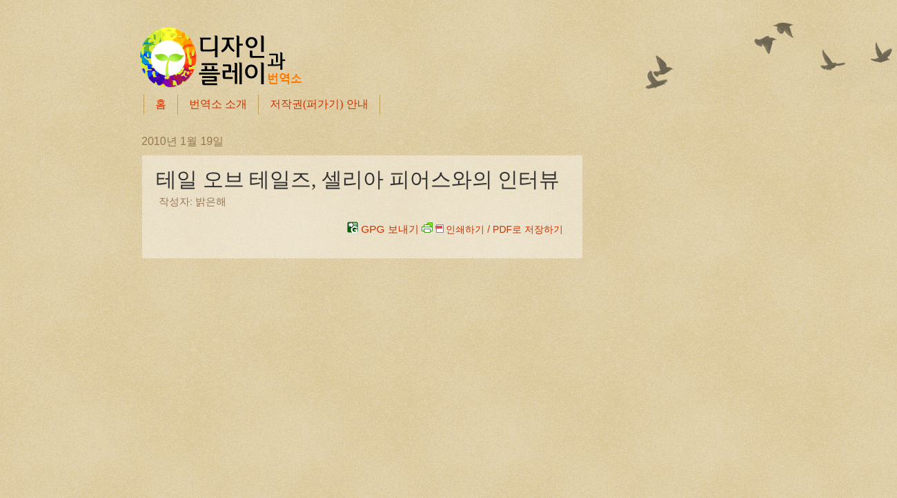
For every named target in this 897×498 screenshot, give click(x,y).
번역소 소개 (218, 104)
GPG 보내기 (383, 229)
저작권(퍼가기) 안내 (319, 104)
